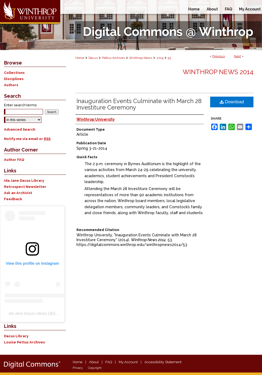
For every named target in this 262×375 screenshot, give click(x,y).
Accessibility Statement (163, 362)
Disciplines (14, 79)
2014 (159, 58)
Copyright (95, 368)
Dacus (93, 58)
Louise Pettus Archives (24, 342)
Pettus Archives (113, 58)
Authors (11, 85)
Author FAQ (14, 160)
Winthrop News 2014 (218, 72)
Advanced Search (19, 129)
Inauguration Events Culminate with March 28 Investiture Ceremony (139, 104)
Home (79, 58)
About (94, 362)
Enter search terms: (20, 105)
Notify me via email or (27, 139)
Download (232, 102)
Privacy (78, 368)
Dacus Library (16, 336)
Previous (218, 56)
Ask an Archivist (18, 193)
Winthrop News (140, 58)
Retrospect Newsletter (25, 187)
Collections (14, 73)
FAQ (108, 362)
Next (237, 56)
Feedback (13, 199)
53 (169, 58)
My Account (128, 362)
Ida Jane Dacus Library (24, 181)
